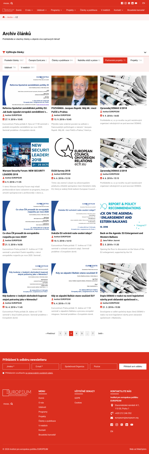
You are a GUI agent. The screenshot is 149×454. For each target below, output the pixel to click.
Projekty (71, 10)
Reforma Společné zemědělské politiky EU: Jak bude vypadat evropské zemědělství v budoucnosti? (25, 110)
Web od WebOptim (138, 449)
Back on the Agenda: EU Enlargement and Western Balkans (121, 235)
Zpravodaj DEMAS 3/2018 (113, 108)
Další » (100, 333)
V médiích (105, 10)
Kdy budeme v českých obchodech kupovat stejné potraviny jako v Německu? (25, 297)
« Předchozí (50, 333)
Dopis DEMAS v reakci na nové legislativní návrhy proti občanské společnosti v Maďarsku (122, 298)
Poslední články (14, 60)
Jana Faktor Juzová (111, 240)
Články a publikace (88, 10)
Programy (56, 10)
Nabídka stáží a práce (89, 60)
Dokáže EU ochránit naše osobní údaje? (71, 233)
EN (143, 3)
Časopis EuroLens (38, 60)
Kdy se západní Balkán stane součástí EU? (73, 295)
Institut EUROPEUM (13, 115)
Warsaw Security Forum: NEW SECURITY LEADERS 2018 (24, 172)
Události (42, 10)
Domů (18, 10)
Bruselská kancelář (136, 10)
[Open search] (8, 3)
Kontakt (119, 10)
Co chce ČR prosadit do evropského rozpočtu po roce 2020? (21, 235)
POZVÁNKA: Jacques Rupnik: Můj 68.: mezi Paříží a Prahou (73, 110)
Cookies (78, 402)
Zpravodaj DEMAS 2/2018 (113, 170)
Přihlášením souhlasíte (29, 373)
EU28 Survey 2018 (60, 170)
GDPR (77, 398)
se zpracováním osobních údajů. (39, 373)
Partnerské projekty (115, 60)
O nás (29, 10)
